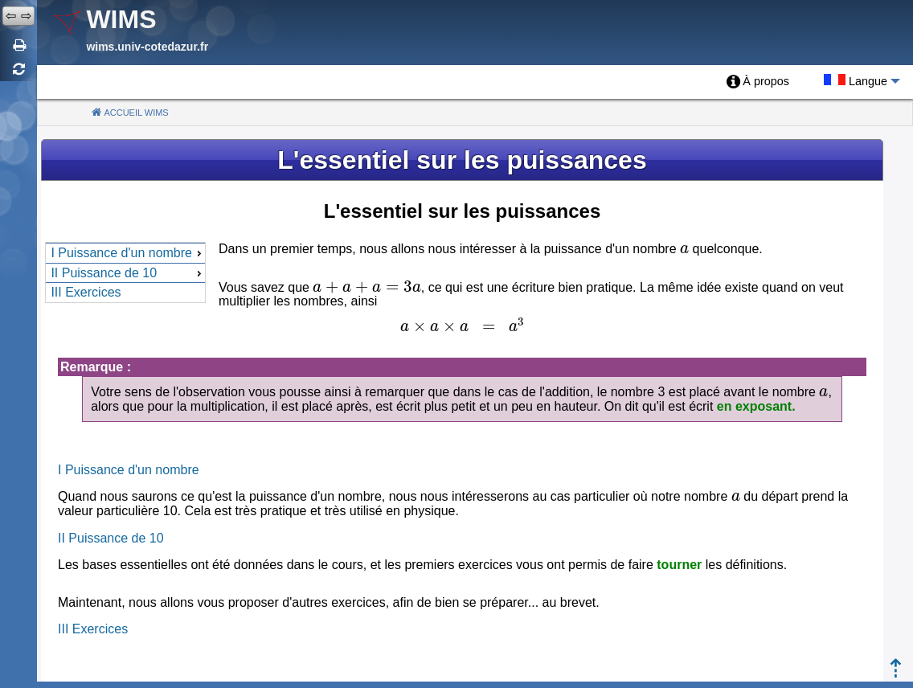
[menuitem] (758, 82)
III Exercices (93, 629)
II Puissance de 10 (111, 538)
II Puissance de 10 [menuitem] (128, 273)
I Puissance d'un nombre (128, 470)
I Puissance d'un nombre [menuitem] (128, 253)
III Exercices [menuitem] (86, 292)
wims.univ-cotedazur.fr (147, 46)
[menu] (125, 272)
